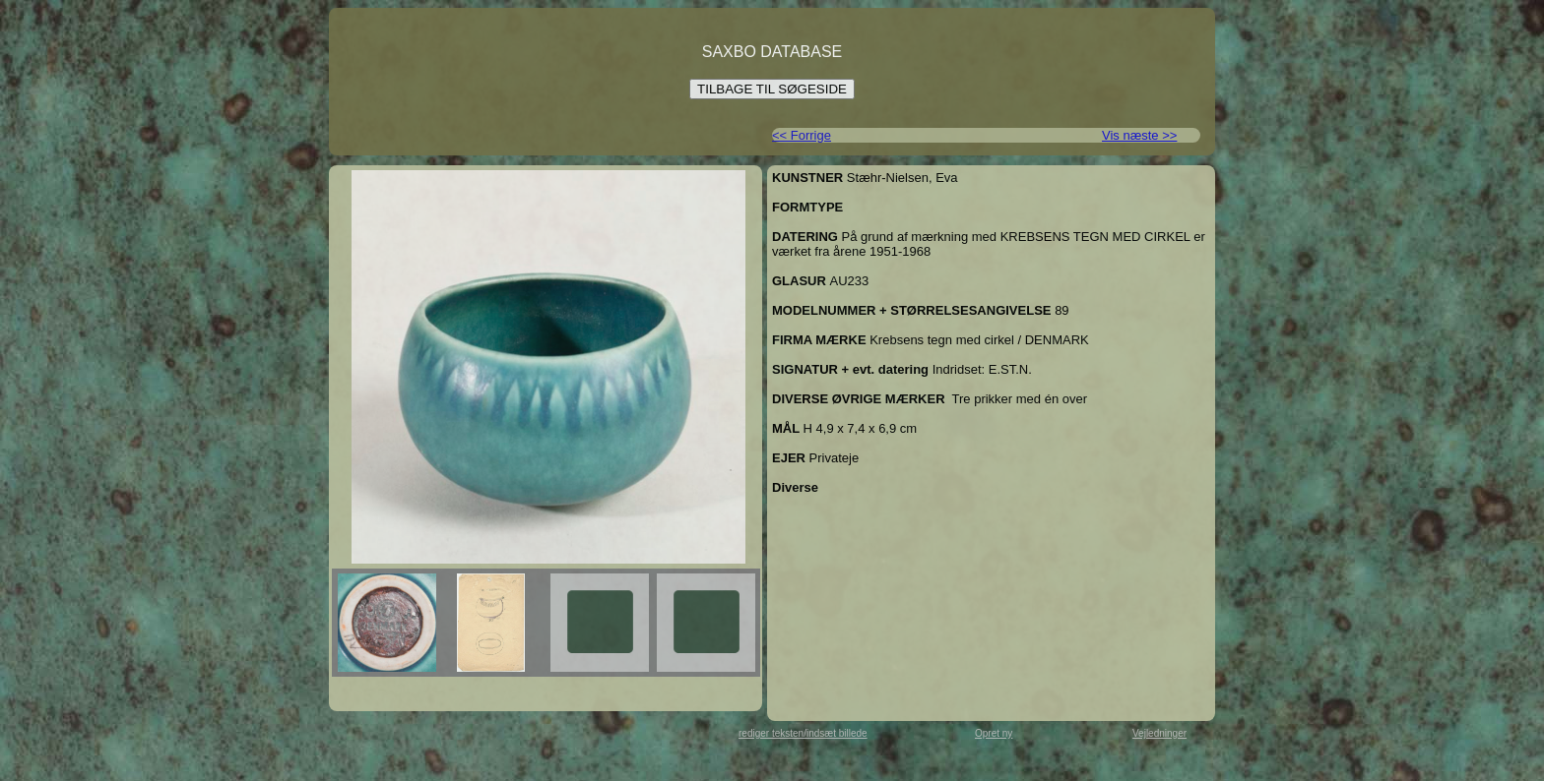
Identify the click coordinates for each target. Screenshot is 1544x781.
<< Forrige (801, 135)
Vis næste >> (1139, 135)
